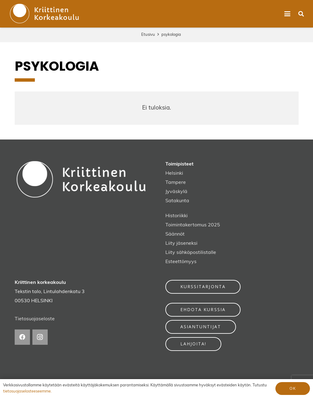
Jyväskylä (176, 191)
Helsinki (174, 173)
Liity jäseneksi (181, 243)
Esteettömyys (181, 261)
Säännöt (175, 234)
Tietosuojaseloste (35, 319)
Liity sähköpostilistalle (190, 252)
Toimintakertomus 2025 (192, 225)
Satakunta (177, 201)
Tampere (175, 182)
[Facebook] (22, 337)
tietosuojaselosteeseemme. (27, 391)
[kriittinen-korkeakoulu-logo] (44, 13)
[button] (287, 14)
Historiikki (176, 216)
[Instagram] (40, 337)
